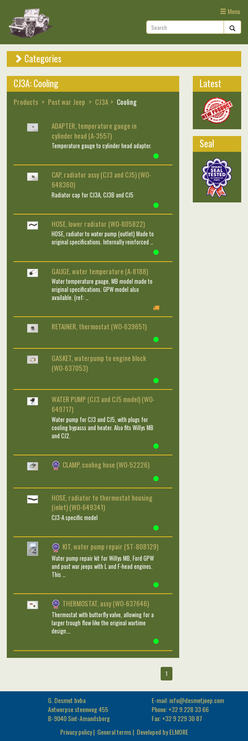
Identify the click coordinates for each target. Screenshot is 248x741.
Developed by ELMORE (162, 731)
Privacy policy (76, 731)
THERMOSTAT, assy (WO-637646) (100, 603)
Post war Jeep (66, 102)
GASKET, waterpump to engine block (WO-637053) (99, 363)
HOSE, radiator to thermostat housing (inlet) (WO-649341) (102, 502)
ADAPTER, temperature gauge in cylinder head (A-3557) (94, 131)
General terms (114, 731)
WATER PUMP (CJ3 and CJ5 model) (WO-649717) (103, 404)
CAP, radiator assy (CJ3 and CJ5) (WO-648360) (101, 179)
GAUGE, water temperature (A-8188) (100, 271)
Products (26, 102)
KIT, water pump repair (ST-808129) (105, 546)
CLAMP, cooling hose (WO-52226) (100, 464)
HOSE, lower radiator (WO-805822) (98, 224)
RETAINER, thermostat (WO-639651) (99, 326)
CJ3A (101, 102)
